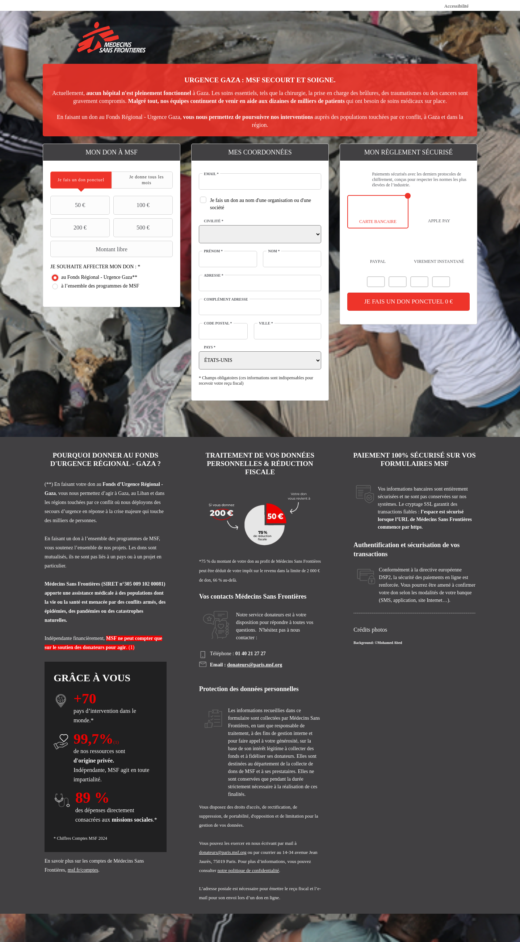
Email (211, 174)
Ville (266, 323)
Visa (398, 281)
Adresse (213, 275)
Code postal (218, 323)
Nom (274, 251)
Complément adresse (226, 299)
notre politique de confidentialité (248, 870)
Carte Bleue (419, 281)
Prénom (213, 251)
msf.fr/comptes (83, 870)
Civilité (213, 221)
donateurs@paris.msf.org (254, 665)
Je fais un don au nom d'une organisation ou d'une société (260, 204)
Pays (209, 347)
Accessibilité (456, 6)
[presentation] (81, 180)
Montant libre (89, 249)
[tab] (81, 180)
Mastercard (376, 281)
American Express (441, 281)
